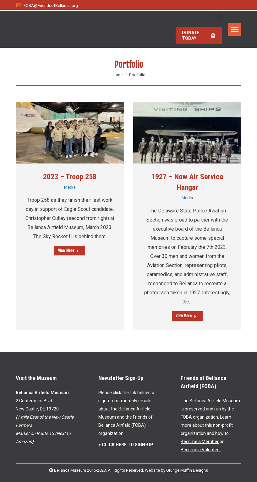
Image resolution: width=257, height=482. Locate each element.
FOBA (186, 417)
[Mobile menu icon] (234, 29)
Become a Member (200, 441)
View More (68, 250)
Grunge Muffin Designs (187, 470)
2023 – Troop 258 (69, 176)
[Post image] (70, 132)
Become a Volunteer (201, 449)
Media (69, 187)
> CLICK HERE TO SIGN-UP (125, 444)
